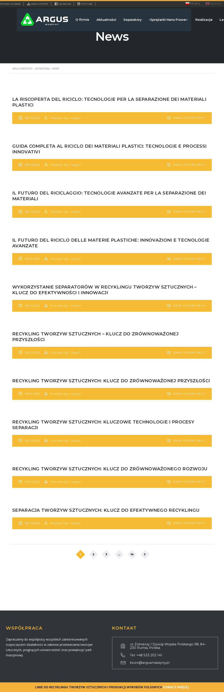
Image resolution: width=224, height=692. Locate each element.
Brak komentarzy (185, 119)
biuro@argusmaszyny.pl (150, 662)
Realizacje (200, 18)
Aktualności (98, 18)
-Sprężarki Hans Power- (163, 18)
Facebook (63, 3)
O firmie (73, 18)
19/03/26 (30, 119)
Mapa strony (37, 3)
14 (132, 590)
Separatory (126, 18)
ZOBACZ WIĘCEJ (175, 687)
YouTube (85, 3)
